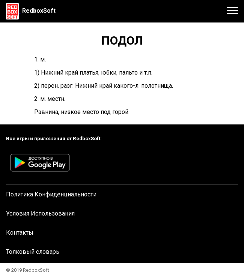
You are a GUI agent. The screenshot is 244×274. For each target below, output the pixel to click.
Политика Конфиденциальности (51, 194)
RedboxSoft (39, 10)
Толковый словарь (32, 251)
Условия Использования (40, 213)
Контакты (19, 232)
